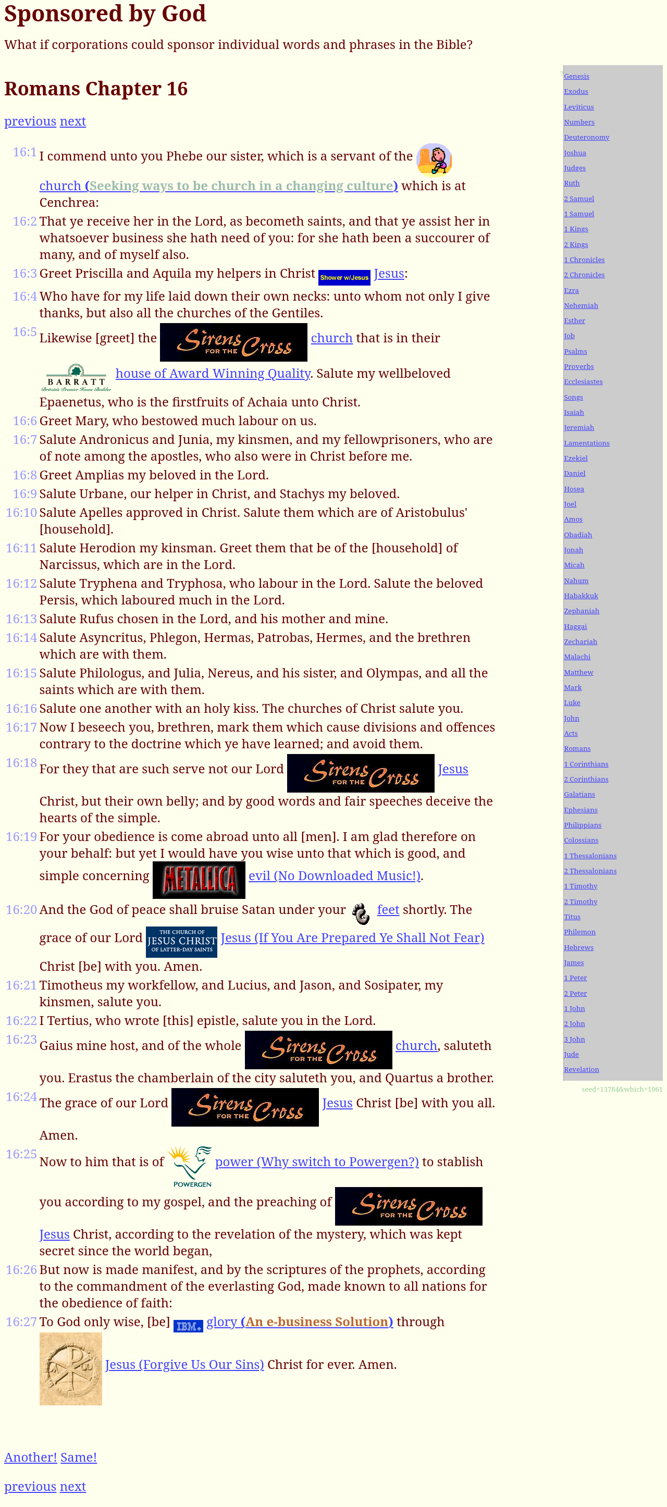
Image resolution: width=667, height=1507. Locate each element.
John (571, 718)
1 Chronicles (584, 259)
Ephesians (580, 809)
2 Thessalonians (590, 870)
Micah (574, 565)
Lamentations (587, 443)
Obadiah (578, 534)
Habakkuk (581, 595)
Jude (571, 1054)
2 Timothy (580, 901)
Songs (573, 397)
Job (569, 335)
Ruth (571, 183)
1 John (574, 1008)
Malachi (577, 656)
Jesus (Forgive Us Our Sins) (184, 1364)
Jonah (573, 549)
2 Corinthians (586, 779)
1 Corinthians (586, 764)
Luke (572, 702)
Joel (570, 504)
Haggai (575, 626)
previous (30, 120)
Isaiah (574, 412)
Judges (575, 167)
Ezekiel (576, 458)
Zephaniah (581, 610)
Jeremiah (579, 427)
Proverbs (579, 366)
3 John (574, 1039)
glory (299, 1321)
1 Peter (575, 977)
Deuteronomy (586, 137)
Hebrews (579, 947)
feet (388, 909)
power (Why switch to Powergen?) (317, 1161)
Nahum (576, 580)
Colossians (581, 840)
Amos (573, 519)
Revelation (581, 1069)
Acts (570, 733)
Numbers (579, 122)
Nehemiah (581, 305)
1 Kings (576, 228)
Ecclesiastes (583, 381)
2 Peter (575, 993)
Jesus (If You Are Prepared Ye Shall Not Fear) (353, 937)
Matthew (578, 672)
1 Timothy (580, 886)
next (73, 120)
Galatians (579, 794)
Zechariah (580, 641)
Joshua (575, 152)
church (219, 185)
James (574, 962)
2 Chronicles (584, 274)
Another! (30, 1456)
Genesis (576, 76)
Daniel (574, 473)
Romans (577, 748)
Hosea (574, 488)
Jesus (389, 272)
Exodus (576, 91)
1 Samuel (579, 213)
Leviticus (579, 107)
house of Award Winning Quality (213, 372)
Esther (574, 320)
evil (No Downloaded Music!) (335, 875)
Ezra (571, 290)
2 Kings (576, 244)
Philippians (582, 825)
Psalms (575, 351)
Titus (572, 916)
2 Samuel (579, 198)
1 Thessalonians (590, 855)
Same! (78, 1456)
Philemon (580, 931)
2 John (574, 1023)
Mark (573, 687)
